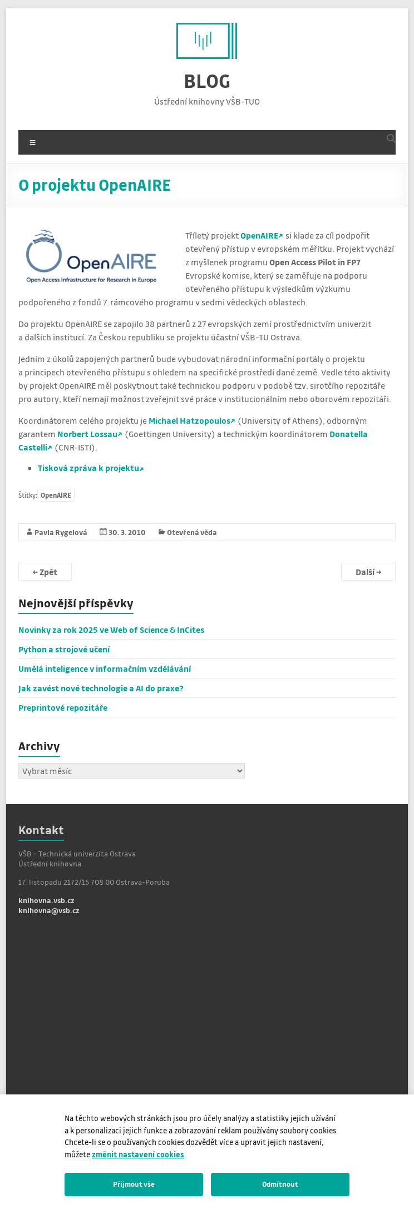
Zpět (45, 571)
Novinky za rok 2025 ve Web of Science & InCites (111, 629)
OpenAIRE (259, 235)
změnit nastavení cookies (138, 1154)
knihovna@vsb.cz (49, 910)
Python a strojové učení (64, 649)
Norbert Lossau (87, 433)
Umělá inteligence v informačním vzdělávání (104, 668)
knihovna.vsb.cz (46, 900)
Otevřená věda (192, 532)
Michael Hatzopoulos (189, 420)
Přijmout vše (134, 1184)
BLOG (207, 80)
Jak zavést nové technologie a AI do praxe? (101, 687)
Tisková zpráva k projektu (88, 467)
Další (368, 571)
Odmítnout (280, 1184)
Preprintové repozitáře (62, 707)
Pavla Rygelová (60, 532)
